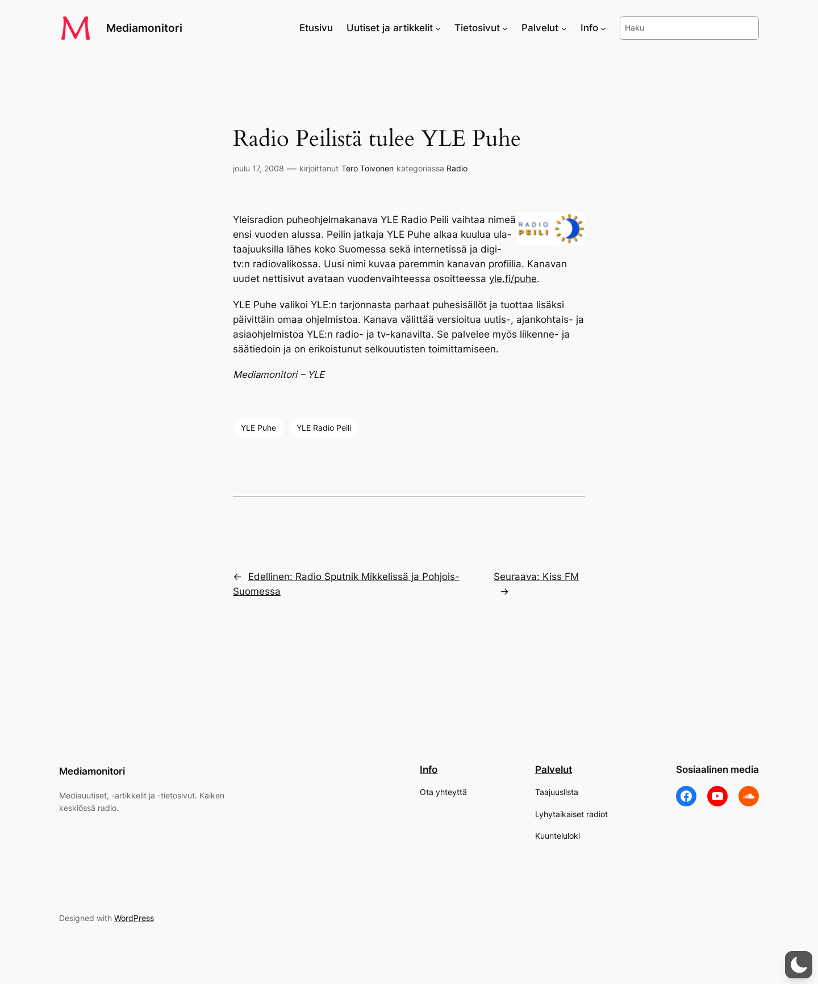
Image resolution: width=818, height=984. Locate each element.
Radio (457, 168)
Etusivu (316, 27)
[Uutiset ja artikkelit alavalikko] (438, 28)
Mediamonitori (144, 28)
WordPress (134, 918)
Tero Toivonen (367, 168)
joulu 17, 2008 (258, 168)
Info (428, 769)
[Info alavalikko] (603, 28)
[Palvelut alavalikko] (564, 28)
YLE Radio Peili (324, 427)
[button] (798, 964)
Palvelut (553, 769)
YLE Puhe (258, 427)
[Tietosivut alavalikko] (505, 28)
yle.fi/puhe (513, 278)
